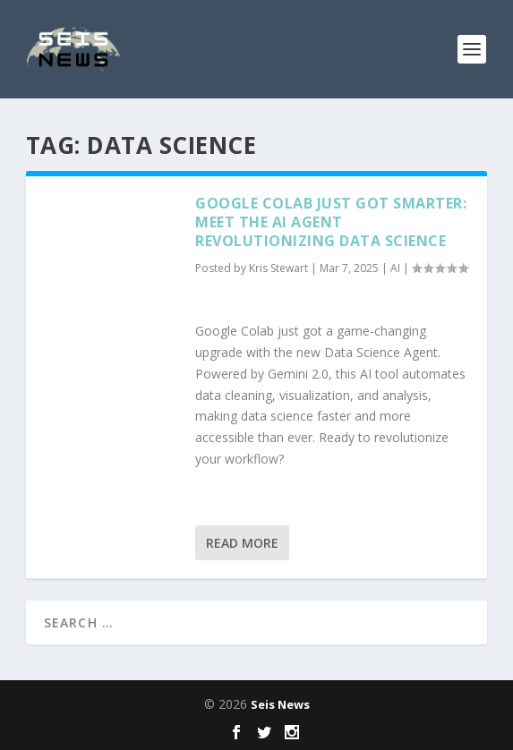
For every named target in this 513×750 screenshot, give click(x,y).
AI (395, 268)
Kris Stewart (278, 268)
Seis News (280, 704)
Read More (242, 542)
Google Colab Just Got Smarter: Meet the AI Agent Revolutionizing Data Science (330, 222)
